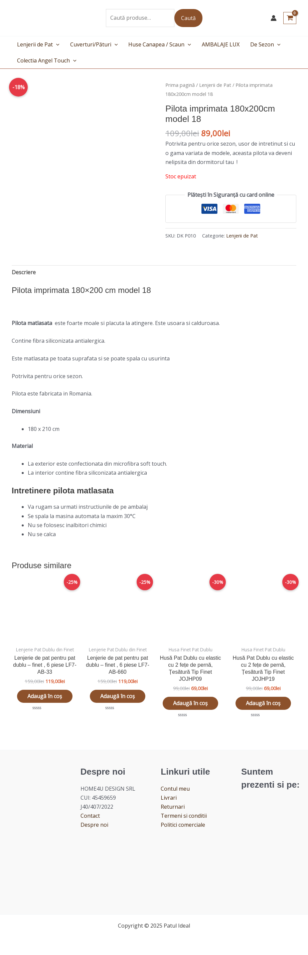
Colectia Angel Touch (46, 60)
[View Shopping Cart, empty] (289, 18)
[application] (56, 44)
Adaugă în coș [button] (44, 696)
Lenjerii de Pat (38, 44)
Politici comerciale (183, 825)
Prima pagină (180, 85)
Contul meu (175, 789)
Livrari (169, 798)
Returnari (173, 807)
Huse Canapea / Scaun (159, 44)
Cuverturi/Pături (94, 44)
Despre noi (94, 825)
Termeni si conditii (184, 816)
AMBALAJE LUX (221, 44)
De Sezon (265, 44)
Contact (90, 816)
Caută (188, 18)
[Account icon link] (274, 18)
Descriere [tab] (24, 272)
